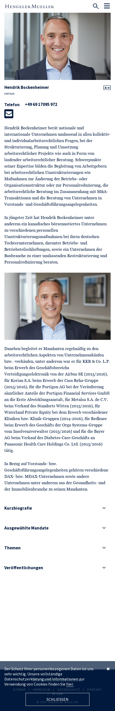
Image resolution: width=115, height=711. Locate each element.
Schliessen (57, 699)
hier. (70, 684)
